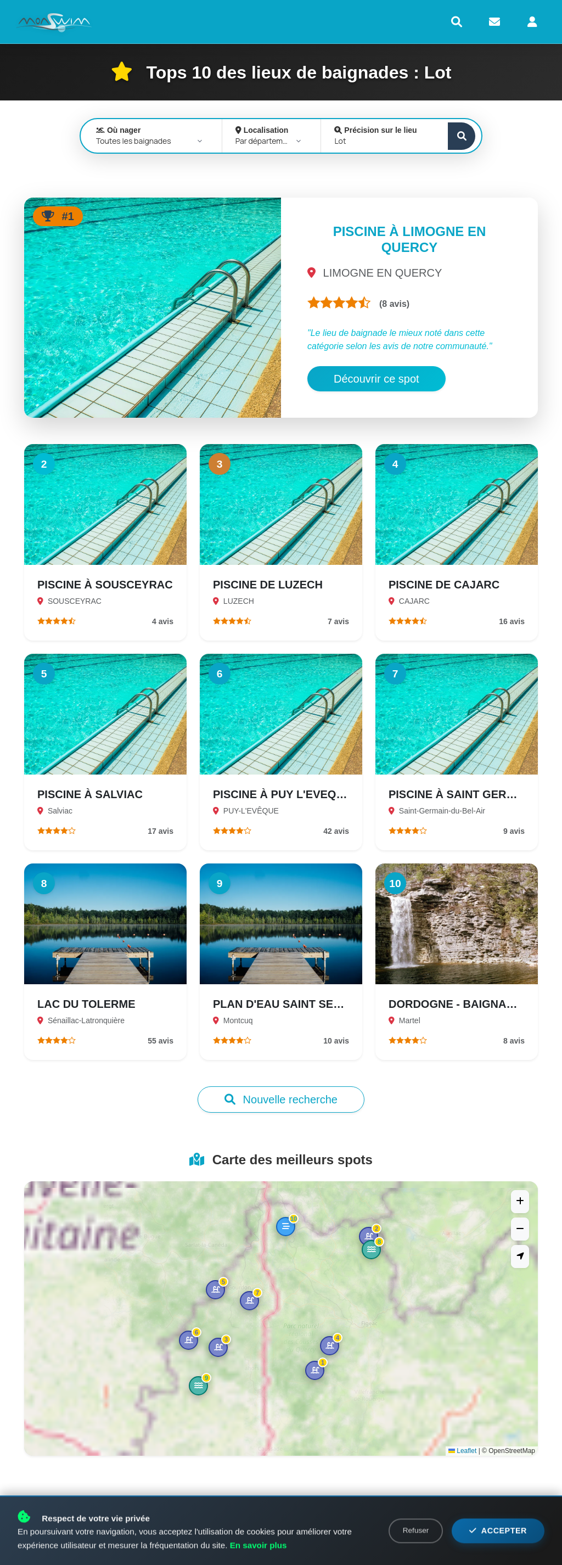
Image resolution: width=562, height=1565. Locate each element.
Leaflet (462, 1451)
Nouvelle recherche (281, 1099)
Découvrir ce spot (376, 379)
